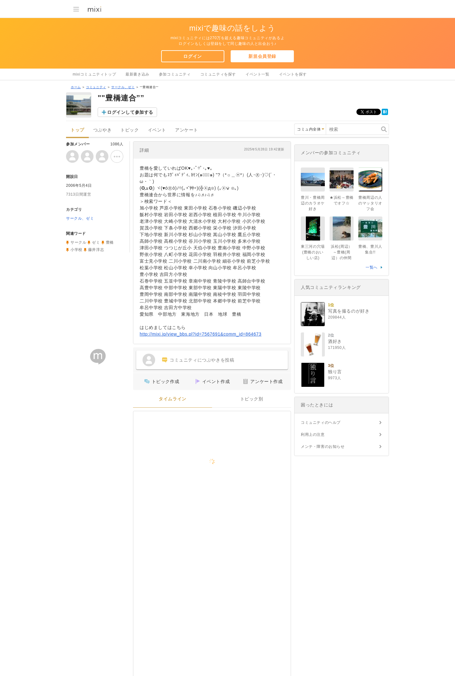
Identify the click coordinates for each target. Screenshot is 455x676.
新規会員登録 (262, 56)
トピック (129, 130)
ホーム (76, 87)
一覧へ (372, 267)
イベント (157, 130)
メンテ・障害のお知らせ (323, 446)
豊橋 (110, 242)
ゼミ (96, 242)
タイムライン (172, 399)
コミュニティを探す (218, 74)
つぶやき (102, 130)
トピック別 (251, 399)
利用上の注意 (313, 434)
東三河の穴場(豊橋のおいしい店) (313, 252)
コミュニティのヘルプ (321, 422)
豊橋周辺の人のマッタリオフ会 (370, 203)
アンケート (186, 130)
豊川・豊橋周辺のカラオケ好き (313, 203)
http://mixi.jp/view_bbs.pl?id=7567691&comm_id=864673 (200, 334)
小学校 (76, 249)
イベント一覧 (258, 74)
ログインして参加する (130, 112)
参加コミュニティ (175, 74)
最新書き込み (137, 74)
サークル (78, 242)
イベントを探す (293, 74)
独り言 (335, 371)
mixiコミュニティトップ (94, 74)
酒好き (335, 341)
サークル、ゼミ (123, 87)
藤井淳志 (96, 249)
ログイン (192, 56)
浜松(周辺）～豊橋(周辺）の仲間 (341, 252)
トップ (77, 130)
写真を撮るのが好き (348, 311)
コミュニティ (96, 87)
